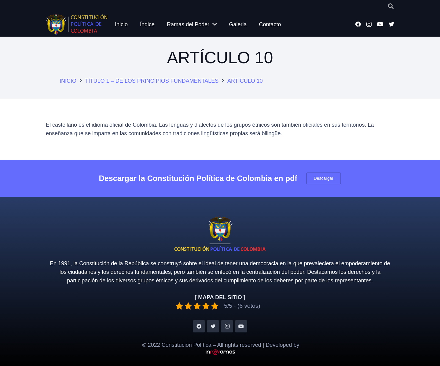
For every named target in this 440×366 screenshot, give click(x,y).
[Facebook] (358, 24)
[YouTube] (380, 24)
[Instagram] (369, 24)
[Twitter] (391, 24)
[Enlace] (77, 24)
